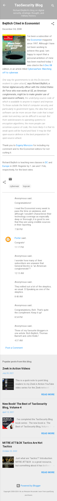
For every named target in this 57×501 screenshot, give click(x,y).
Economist (36, 39)
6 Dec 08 (47, 65)
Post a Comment (14, 347)
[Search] (53, 6)
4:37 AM (19, 340)
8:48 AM (19, 296)
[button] (53, 24)
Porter (18, 238)
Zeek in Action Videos (16, 368)
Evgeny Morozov (24, 145)
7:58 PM (18, 229)
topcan (26, 186)
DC (46, 162)
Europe (5, 166)
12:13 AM (19, 273)
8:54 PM (18, 317)
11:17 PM (19, 247)
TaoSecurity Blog (28, 5)
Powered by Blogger (28, 485)
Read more (48, 394)
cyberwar (14, 186)
